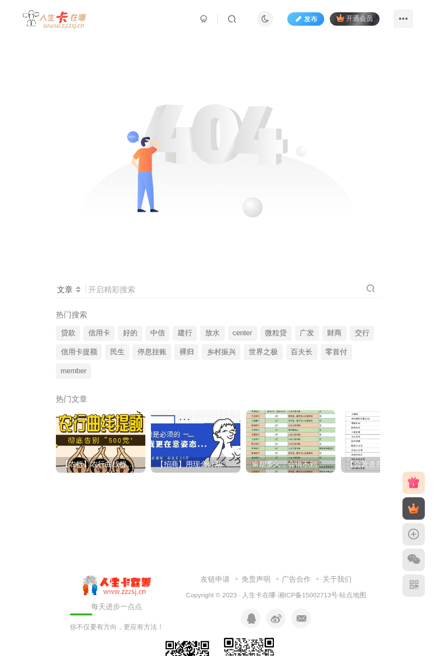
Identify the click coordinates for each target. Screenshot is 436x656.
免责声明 (256, 579)
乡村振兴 (221, 352)
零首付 (336, 352)
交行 (362, 333)
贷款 (68, 333)
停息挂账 (152, 352)
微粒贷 (276, 333)
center (242, 333)
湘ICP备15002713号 (308, 594)
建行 (185, 333)
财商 (334, 333)
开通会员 (355, 18)
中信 (157, 333)
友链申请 (215, 579)
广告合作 (296, 579)
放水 (212, 333)
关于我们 (337, 579)
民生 (117, 352)
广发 (307, 333)
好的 (130, 333)
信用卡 (99, 333)
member (74, 371)
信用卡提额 (79, 352)
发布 (305, 19)
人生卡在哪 (259, 594)
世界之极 (263, 352)
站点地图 (352, 594)
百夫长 (301, 352)
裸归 (186, 352)
